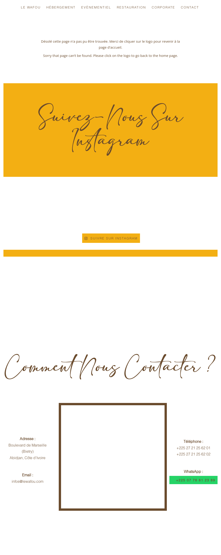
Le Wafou (31, 7)
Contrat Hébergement (129, 529)
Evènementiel (96, 7)
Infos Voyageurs (43, 529)
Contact (190, 7)
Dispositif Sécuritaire (174, 529)
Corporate (163, 7)
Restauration (131, 7)
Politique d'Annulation (83, 529)
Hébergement (61, 7)
